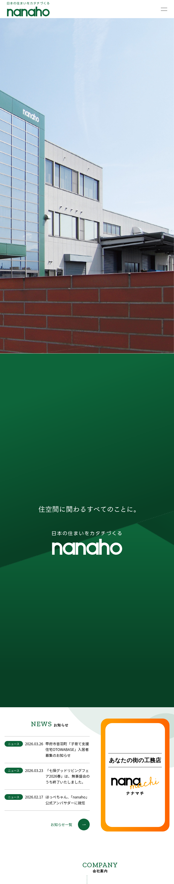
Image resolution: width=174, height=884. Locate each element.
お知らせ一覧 (70, 824)
